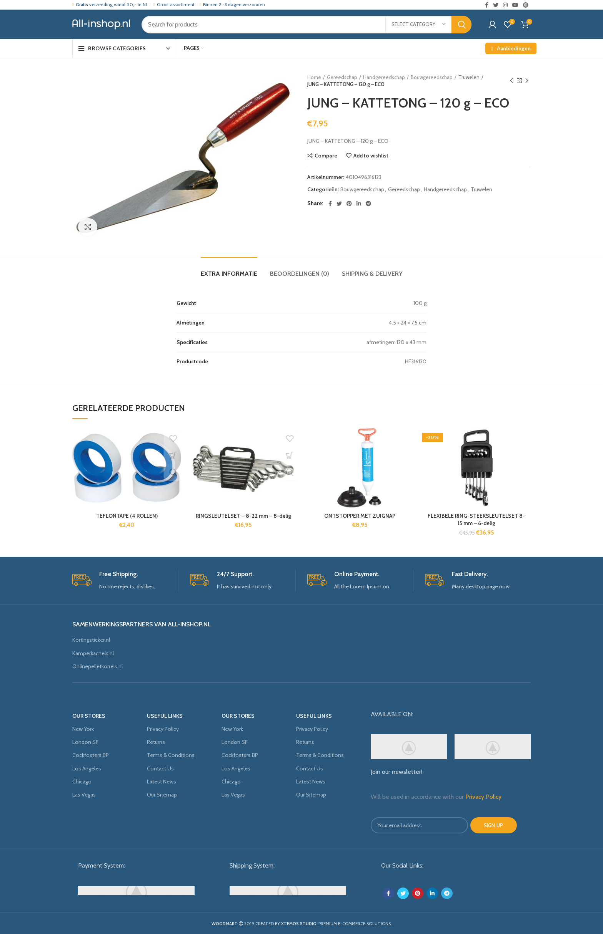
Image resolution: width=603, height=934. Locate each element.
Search (461, 24)
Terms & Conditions (171, 755)
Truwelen (469, 77)
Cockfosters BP (90, 755)
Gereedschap (342, 77)
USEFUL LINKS (165, 715)
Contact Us (160, 768)
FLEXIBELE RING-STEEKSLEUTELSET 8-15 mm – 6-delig (476, 519)
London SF (85, 742)
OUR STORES (88, 715)
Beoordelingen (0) (299, 273)
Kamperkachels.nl (93, 653)
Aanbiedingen (510, 48)
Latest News (161, 781)
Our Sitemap (162, 794)
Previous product (511, 81)
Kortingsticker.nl (91, 639)
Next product (527, 81)
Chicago (82, 781)
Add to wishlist (370, 155)
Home (314, 77)
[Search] (306, 24)
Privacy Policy (163, 728)
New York (83, 728)
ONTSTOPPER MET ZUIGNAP (359, 515)
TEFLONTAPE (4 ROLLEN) (127, 515)
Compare (326, 155)
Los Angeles (86, 768)
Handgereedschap (384, 77)
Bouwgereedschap (432, 77)
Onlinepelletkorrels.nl (97, 666)
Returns (156, 742)
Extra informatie (229, 273)
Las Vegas (84, 794)
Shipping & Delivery (372, 273)
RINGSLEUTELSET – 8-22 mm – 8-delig (243, 515)
